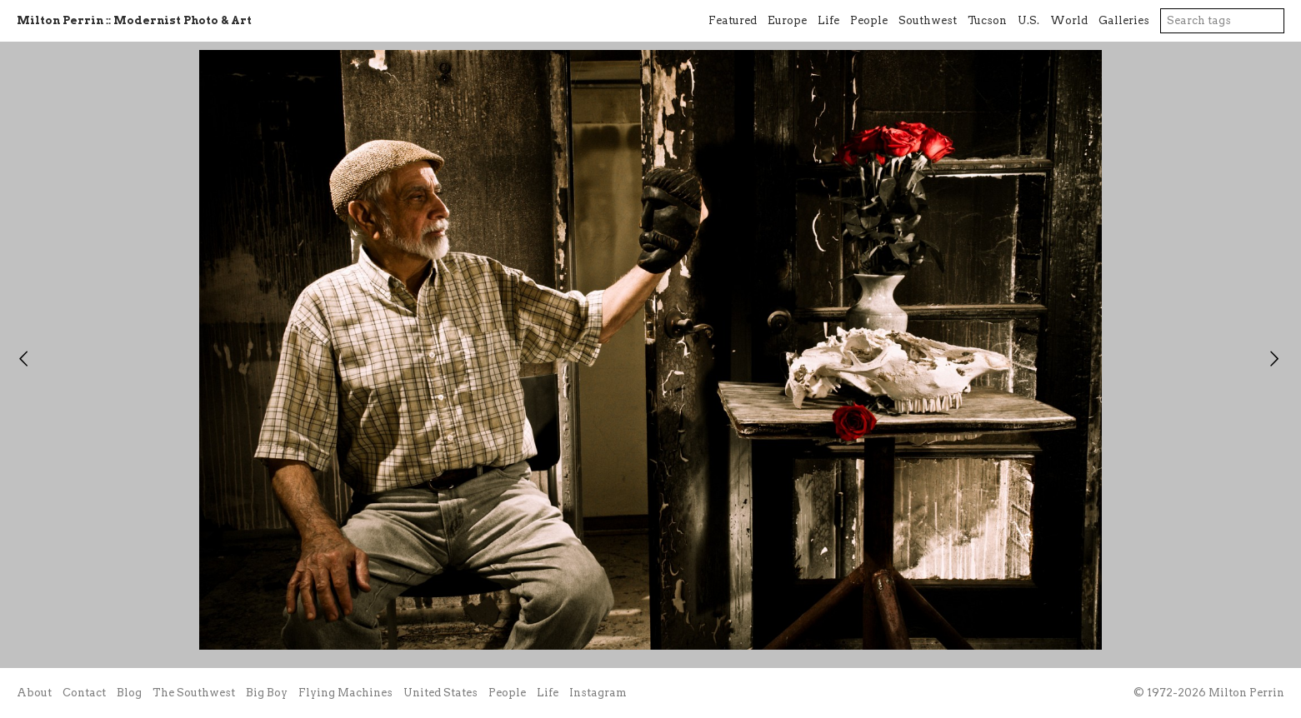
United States (440, 692)
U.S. (1028, 20)
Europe (787, 20)
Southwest (927, 20)
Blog (129, 692)
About (34, 692)
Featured (732, 20)
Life (828, 20)
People (869, 20)
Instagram (598, 692)
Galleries (1123, 20)
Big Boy (267, 692)
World (1069, 20)
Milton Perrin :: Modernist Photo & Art (134, 20)
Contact (84, 692)
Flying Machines (345, 692)
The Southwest (194, 692)
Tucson (987, 20)
